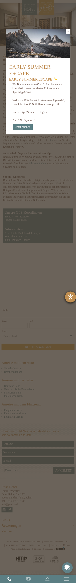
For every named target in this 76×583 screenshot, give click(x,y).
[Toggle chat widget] (67, 567)
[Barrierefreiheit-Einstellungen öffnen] (70, 297)
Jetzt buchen (23, 127)
